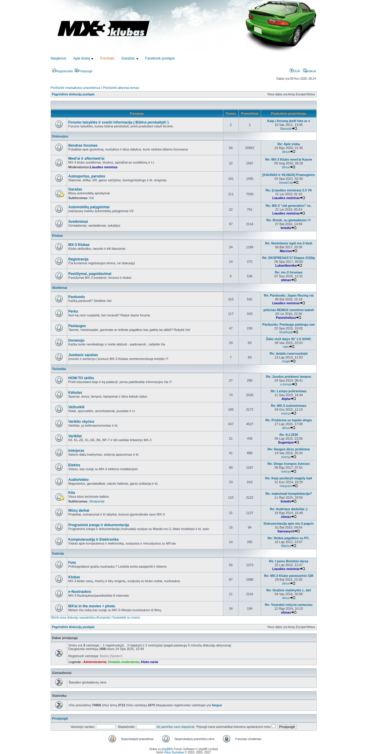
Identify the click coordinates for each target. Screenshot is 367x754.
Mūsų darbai (78, 510)
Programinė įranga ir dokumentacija (98, 525)
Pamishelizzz (286, 317)
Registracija (78, 259)
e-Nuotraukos (79, 592)
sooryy (286, 413)
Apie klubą (81, 58)
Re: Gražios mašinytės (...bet (288, 590)
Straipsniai (96, 501)
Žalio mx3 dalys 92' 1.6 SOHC (288, 339)
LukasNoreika (286, 265)
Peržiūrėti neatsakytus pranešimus (75, 87)
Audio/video (78, 480)
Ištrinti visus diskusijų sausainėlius (73, 617)
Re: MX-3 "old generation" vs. (289, 205)
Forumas (107, 58)
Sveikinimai (78, 222)
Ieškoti (309, 71)
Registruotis (62, 71)
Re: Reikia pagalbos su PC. (289, 538)
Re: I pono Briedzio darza (288, 561)
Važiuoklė (76, 407)
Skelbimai (59, 287)
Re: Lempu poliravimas (289, 391)
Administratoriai (95, 662)
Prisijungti (83, 71)
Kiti (91, 198)
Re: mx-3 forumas (288, 272)
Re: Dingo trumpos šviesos (288, 463)
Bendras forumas (83, 145)
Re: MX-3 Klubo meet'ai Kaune (288, 159)
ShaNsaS (286, 332)
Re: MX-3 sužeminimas (288, 405)
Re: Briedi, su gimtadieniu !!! (289, 220)
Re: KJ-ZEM (289, 434)
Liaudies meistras (104, 167)
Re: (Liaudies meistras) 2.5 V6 (288, 190)
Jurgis (286, 361)
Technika (59, 369)
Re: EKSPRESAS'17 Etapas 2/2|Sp (288, 258)
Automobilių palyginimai (89, 207)
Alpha (286, 399)
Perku (73, 311)
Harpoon (286, 486)
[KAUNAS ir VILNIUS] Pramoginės (288, 175)
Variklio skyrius (81, 422)
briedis (286, 228)
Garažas (127, 58)
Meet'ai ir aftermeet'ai (86, 158)
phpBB (166, 749)
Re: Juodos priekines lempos (288, 376)
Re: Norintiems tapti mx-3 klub (288, 243)
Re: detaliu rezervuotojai (289, 353)
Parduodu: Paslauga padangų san (288, 324)
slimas (286, 280)
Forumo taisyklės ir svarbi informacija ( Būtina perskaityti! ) (118, 122)
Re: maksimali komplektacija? (288, 493)
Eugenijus (286, 442)
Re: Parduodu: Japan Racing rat (288, 295)
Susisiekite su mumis (126, 617)
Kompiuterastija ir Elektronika (93, 539)
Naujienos (58, 58)
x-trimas (286, 384)
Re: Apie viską (289, 144)
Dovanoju (76, 340)
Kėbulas (75, 392)
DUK (295, 71)
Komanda (103, 617)
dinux (286, 151)
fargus (217, 705)
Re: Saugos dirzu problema (288, 449)
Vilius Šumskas (174, 752)
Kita (71, 493)
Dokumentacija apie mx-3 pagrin (289, 523)
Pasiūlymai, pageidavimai (89, 274)
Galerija (58, 553)
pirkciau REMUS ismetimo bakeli (288, 310)
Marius (286, 546)
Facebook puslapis (160, 58)
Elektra (74, 465)
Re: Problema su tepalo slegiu (288, 420)
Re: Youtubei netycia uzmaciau (288, 604)
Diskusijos (60, 136)
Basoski (286, 128)
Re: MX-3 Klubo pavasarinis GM (288, 575)
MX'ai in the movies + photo (91, 606)
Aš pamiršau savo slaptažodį (175, 727)
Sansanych (285, 531)
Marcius (286, 251)
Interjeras (76, 451)
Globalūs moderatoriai (123, 662)
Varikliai (75, 436)
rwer (286, 346)
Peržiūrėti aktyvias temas (121, 87)
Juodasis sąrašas (83, 355)
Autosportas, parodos (86, 176)
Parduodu (76, 297)
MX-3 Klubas (79, 245)
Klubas (57, 235)
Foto (72, 563)
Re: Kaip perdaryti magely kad (288, 478)
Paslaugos (77, 326)
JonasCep (286, 182)
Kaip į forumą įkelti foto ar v (288, 121)
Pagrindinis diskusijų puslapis (73, 94)
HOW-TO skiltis (81, 378)
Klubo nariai (149, 662)
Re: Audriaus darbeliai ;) (288, 509)
